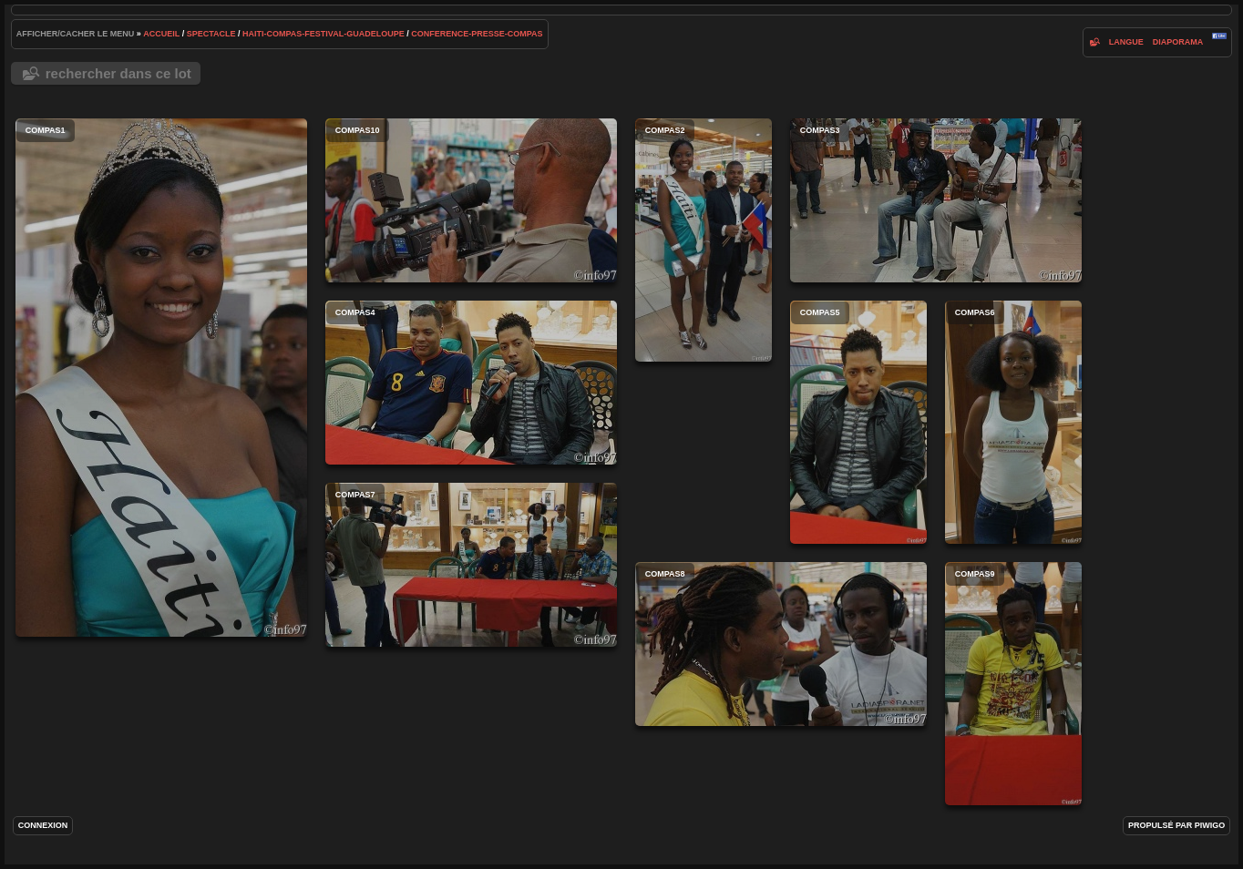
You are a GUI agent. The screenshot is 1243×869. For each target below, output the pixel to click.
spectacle (211, 33)
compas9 (1013, 683)
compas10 (471, 200)
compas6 (1013, 422)
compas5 (858, 422)
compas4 (471, 383)
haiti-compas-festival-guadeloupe (323, 33)
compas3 (936, 200)
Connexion (43, 825)
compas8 (781, 644)
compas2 (703, 240)
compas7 (471, 565)
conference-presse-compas (476, 33)
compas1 (161, 377)
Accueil (161, 33)
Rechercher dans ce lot (118, 73)
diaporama (1178, 41)
